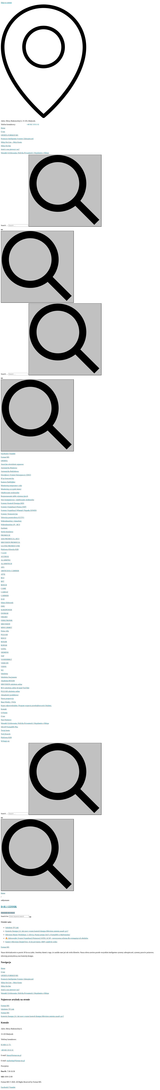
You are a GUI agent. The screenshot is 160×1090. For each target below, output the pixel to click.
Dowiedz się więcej (8, 913)
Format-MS (5, 1006)
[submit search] (65, 191)
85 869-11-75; (21, 124)
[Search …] (18, 225)
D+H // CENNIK (9, 906)
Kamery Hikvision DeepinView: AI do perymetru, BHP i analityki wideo (31, 942)
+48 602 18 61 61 (33, 124)
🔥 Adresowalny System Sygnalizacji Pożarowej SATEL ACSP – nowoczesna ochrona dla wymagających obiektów (46, 938)
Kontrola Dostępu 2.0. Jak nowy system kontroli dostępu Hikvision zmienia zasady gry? (36, 931)
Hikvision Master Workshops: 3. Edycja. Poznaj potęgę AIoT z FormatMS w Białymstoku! (37, 935)
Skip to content (6, 3)
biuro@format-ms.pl (14, 1055)
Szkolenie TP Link (12, 928)
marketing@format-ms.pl (16, 1061)
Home (3, 893)
